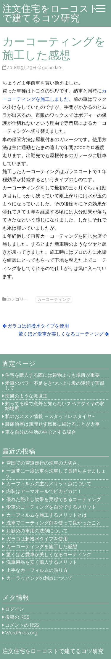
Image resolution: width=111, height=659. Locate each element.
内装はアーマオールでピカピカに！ (44, 491)
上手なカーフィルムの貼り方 (37, 570)
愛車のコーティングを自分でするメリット (51, 507)
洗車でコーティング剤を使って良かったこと (53, 523)
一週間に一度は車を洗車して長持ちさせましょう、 (55, 473)
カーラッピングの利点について (39, 578)
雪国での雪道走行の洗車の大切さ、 (44, 463)
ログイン (14, 609)
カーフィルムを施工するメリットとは (46, 515)
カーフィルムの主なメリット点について (48, 483)
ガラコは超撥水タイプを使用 (38, 326)
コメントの (22, 625)
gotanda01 (52, 67)
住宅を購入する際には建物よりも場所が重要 (52, 375)
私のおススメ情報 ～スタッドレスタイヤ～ (50, 416)
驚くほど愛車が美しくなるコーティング (61, 334)
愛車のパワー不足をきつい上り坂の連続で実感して (54, 385)
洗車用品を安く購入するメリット (41, 562)
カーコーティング (53, 299)
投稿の (17, 617)
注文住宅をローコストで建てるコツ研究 (50, 13)
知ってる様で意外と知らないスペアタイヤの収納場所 (54, 406)
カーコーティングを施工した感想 (41, 546)
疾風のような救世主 (26, 396)
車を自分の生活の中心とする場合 (40, 432)
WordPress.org (21, 633)
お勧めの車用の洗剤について (37, 531)
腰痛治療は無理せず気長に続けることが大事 (52, 424)
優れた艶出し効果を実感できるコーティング (53, 499)
